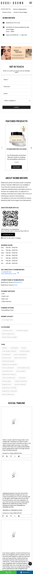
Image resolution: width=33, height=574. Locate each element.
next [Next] (31, 148)
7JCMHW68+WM (6, 272)
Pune (16, 285)
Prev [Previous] (2, 148)
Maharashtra (18, 282)
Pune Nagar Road (7, 320)
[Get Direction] (18, 273)
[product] (16, 101)
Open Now (24, 35)
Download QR (8, 234)
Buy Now (16, 167)
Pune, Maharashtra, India (8, 274)
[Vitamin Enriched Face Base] (16, 136)
